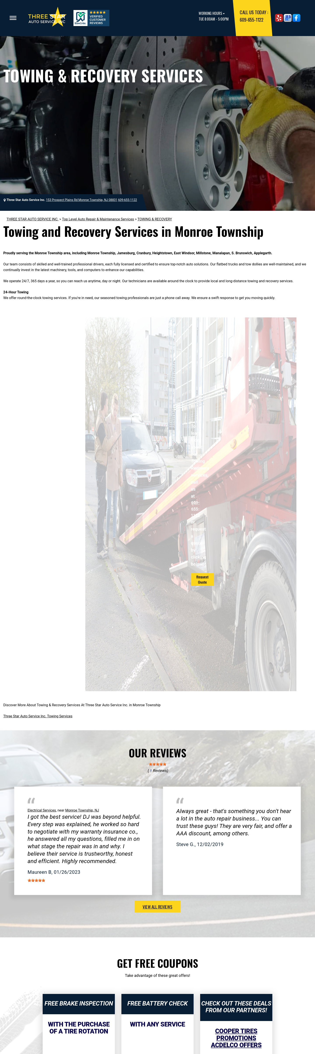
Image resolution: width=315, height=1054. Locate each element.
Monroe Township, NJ (82, 810)
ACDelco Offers (236, 1045)
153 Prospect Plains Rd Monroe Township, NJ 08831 (81, 200)
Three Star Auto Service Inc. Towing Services (37, 716)
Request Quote (202, 579)
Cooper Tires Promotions (236, 1034)
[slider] (157, 764)
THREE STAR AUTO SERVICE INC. (32, 219)
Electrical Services (42, 810)
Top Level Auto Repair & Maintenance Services (98, 219)
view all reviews (157, 906)
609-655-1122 (251, 19)
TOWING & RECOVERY (154, 219)
